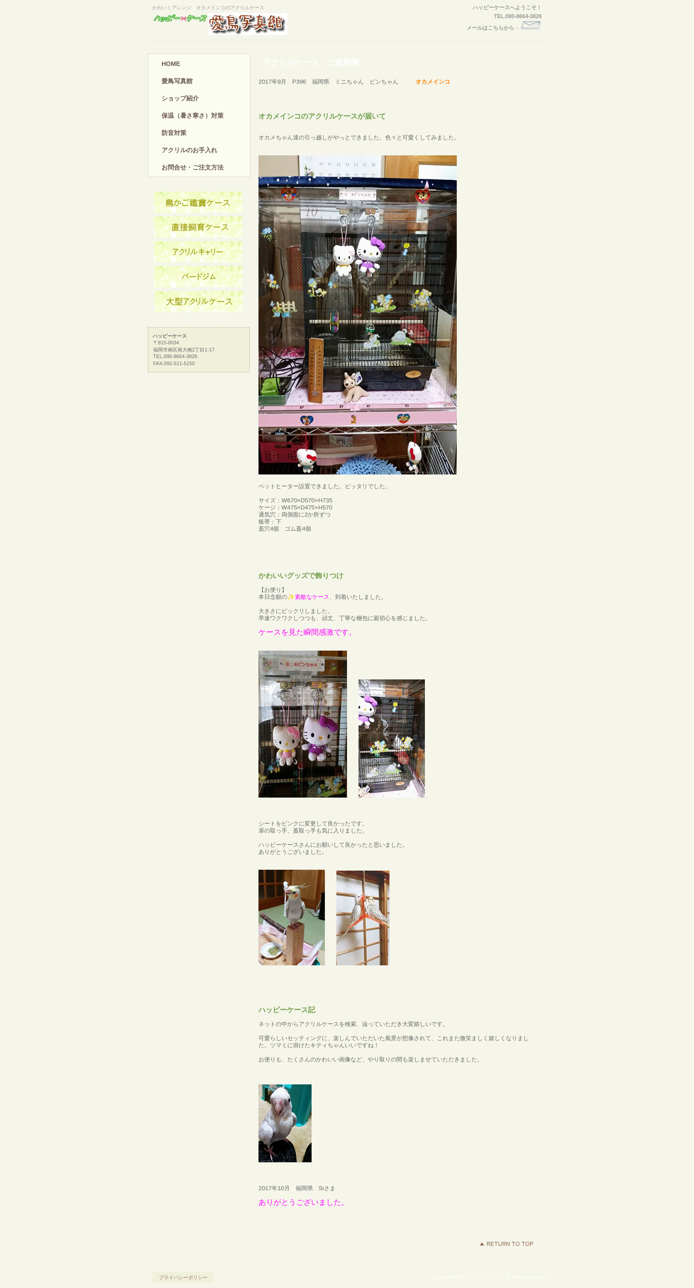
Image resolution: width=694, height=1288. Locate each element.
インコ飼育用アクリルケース (199, 227)
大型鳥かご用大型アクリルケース (199, 301)
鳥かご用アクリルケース (199, 202)
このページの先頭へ (506, 1243)
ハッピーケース (234, 24)
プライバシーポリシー (183, 1277)
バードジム (199, 277)
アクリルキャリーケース (199, 252)
